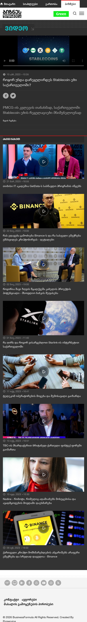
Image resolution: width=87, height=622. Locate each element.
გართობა (51, 4)
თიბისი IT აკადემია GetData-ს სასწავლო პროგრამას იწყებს (42, 186)
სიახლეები (30, 4)
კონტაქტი (11, 599)
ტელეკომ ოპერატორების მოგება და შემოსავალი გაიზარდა (42, 396)
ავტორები (29, 599)
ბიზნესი (70, 4)
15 (7, 582)
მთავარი (9, 4)
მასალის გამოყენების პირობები (28, 604)
